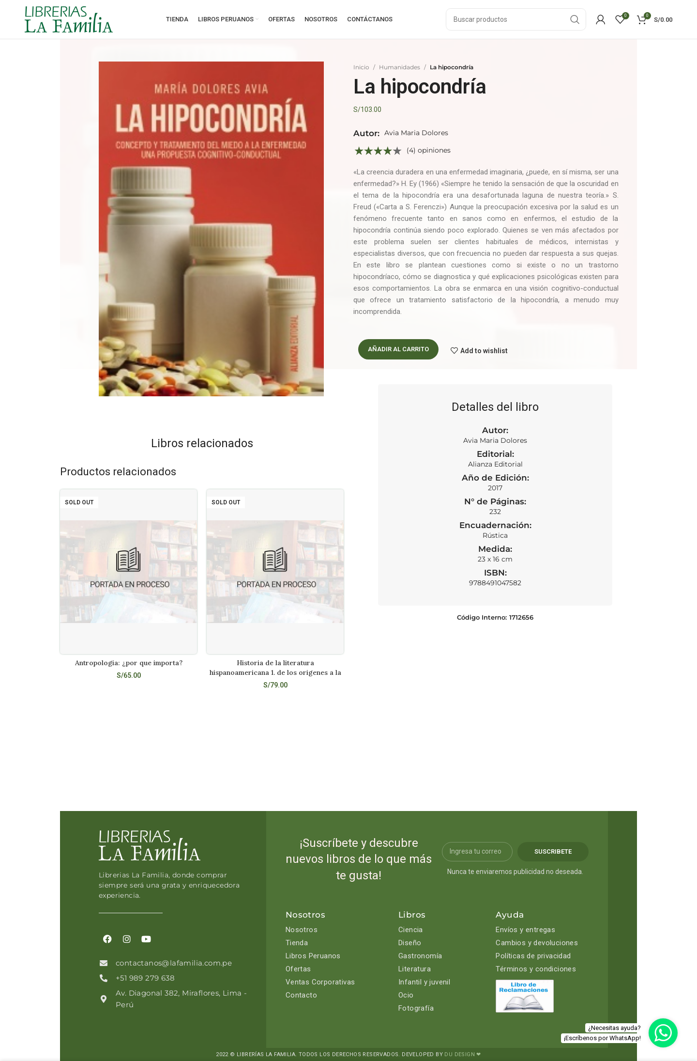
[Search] (516, 19)
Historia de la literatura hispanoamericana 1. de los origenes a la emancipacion (275, 672)
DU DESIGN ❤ (462, 1054)
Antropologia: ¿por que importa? (128, 662)
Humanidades (399, 67)
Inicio (361, 67)
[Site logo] (69, 19)
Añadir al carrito (398, 349)
